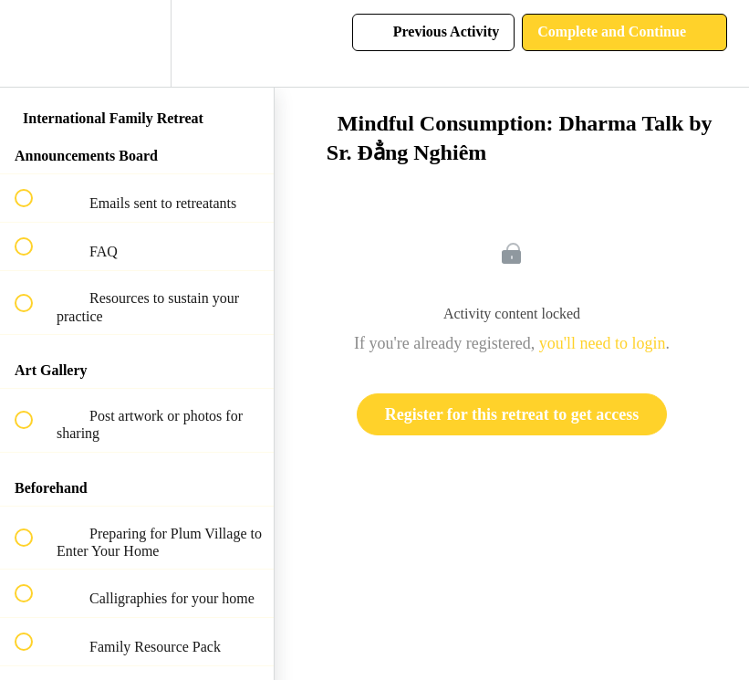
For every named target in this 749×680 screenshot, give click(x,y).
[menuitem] (137, 43)
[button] (34, 43)
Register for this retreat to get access (512, 414)
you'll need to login (602, 343)
